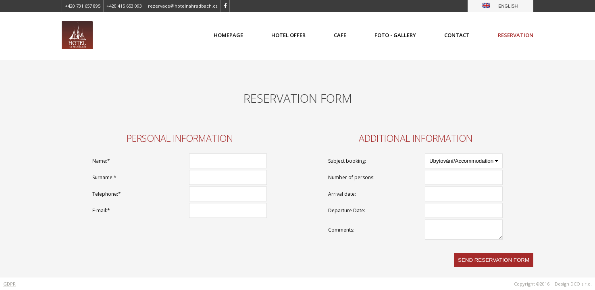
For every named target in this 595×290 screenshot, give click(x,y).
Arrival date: (342, 194)
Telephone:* (106, 194)
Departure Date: (346, 210)
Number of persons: (351, 177)
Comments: (341, 229)
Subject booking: (347, 160)
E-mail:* (101, 210)
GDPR (9, 284)
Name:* (101, 160)
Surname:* (104, 177)
